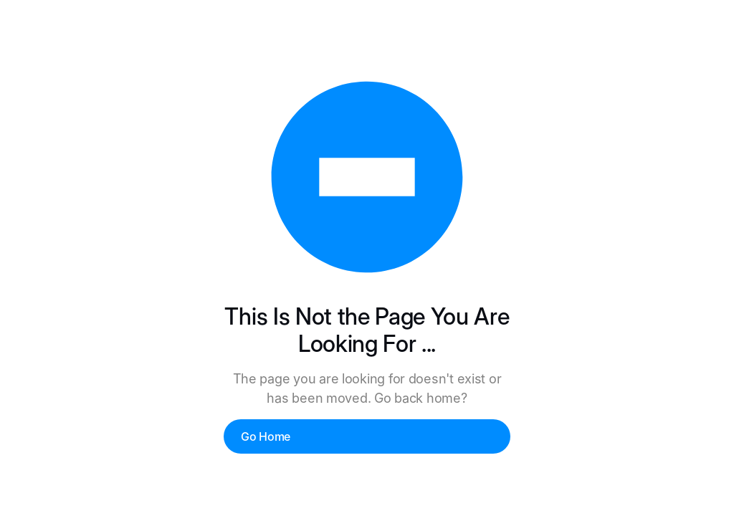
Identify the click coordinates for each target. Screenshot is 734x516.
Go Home (265, 436)
